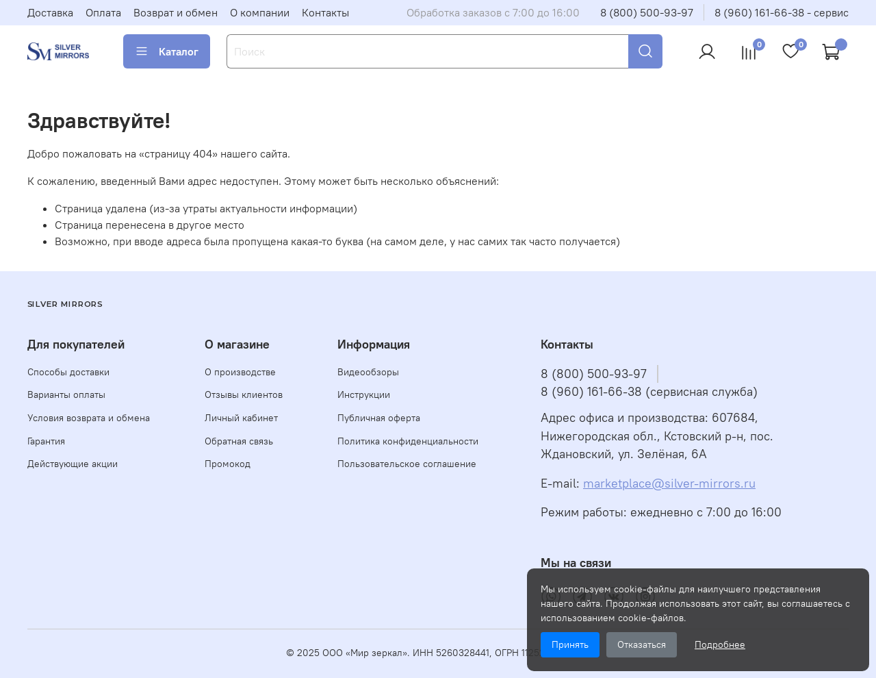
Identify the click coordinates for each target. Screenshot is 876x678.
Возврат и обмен (175, 12)
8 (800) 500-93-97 (646, 12)
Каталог (166, 51)
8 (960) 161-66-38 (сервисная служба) (649, 391)
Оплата (103, 12)
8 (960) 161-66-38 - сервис (781, 12)
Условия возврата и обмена (88, 418)
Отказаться (641, 644)
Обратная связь (239, 441)
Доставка (50, 12)
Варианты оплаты (66, 394)
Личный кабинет (241, 418)
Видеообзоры (368, 372)
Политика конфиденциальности (407, 441)
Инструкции (363, 394)
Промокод (227, 463)
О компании (259, 12)
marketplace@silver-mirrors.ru (669, 483)
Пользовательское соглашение (406, 463)
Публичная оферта (378, 418)
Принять (570, 644)
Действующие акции (72, 463)
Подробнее (720, 644)
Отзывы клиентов (244, 394)
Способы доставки (68, 372)
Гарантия (46, 441)
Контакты (325, 12)
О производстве (240, 372)
